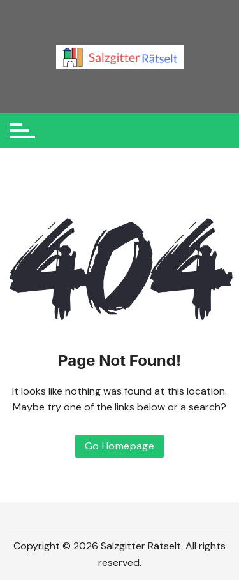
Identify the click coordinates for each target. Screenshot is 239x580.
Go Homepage (119, 446)
